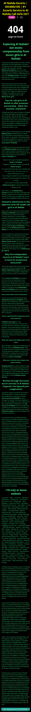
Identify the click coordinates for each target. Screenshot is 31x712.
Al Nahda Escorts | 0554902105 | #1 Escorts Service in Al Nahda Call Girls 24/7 (15, 8)
